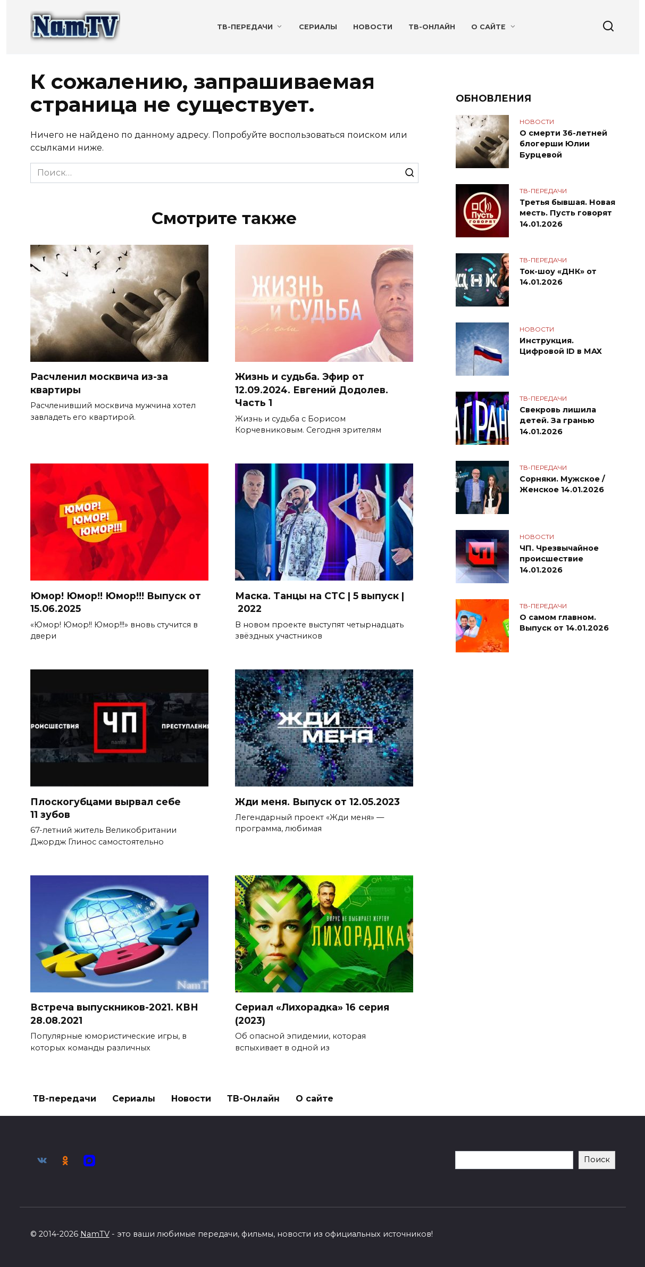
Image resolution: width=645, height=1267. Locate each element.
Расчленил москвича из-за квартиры (99, 383)
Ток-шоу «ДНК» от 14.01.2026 (558, 277)
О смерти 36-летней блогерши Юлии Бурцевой (563, 143)
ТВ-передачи (245, 27)
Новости (372, 27)
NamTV (95, 1234)
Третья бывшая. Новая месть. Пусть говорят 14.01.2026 (567, 212)
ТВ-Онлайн (431, 27)
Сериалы (318, 27)
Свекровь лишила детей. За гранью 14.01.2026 (558, 420)
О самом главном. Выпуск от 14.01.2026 (564, 622)
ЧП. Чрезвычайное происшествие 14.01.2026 (559, 558)
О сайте (488, 27)
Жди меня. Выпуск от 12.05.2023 (317, 801)
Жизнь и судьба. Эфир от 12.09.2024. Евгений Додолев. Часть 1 (311, 389)
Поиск (597, 1159)
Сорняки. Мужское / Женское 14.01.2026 (562, 484)
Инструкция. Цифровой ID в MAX (561, 346)
